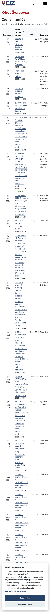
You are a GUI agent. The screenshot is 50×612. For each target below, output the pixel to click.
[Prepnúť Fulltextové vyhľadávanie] (32, 3)
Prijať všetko (25, 598)
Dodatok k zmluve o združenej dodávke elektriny (19, 44)
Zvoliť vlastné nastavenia (15, 591)
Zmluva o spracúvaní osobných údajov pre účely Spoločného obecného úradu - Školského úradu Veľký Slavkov (20, 454)
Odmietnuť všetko (25, 604)
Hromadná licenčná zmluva (19, 73)
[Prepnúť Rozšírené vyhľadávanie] (38, 3)
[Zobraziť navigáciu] (45, 3)
